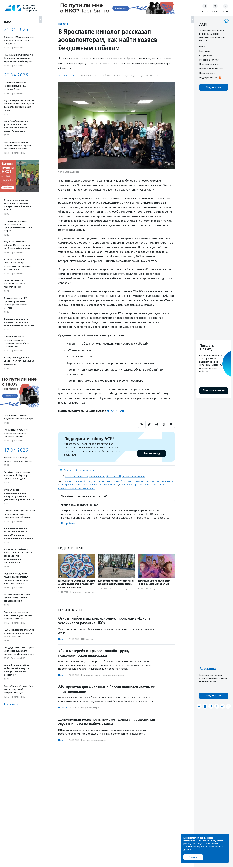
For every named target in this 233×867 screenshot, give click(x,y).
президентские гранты (133, 476)
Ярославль (69, 470)
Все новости (11, 704)
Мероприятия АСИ (209, 59)
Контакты (204, 51)
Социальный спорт (119, 589)
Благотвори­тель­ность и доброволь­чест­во (99, 75)
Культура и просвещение (93, 740)
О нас (202, 46)
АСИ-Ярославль (66, 75)
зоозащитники (97, 476)
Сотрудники (205, 55)
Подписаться (214, 87)
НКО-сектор (87, 639)
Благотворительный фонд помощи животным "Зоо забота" (95, 481)
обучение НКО (113, 476)
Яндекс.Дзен (115, 411)
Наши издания (207, 73)
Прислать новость (209, 64)
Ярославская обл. (85, 470)
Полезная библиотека (211, 68)
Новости (63, 23)
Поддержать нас (208, 77)
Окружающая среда (132, 75)
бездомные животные (76, 476)
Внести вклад (151, 453)
